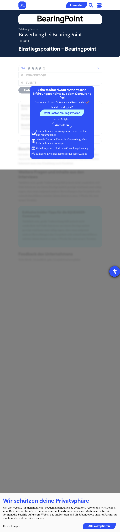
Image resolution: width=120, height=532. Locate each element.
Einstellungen (11, 526)
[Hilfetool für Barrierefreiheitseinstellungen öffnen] (114, 271)
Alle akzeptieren (99, 526)
